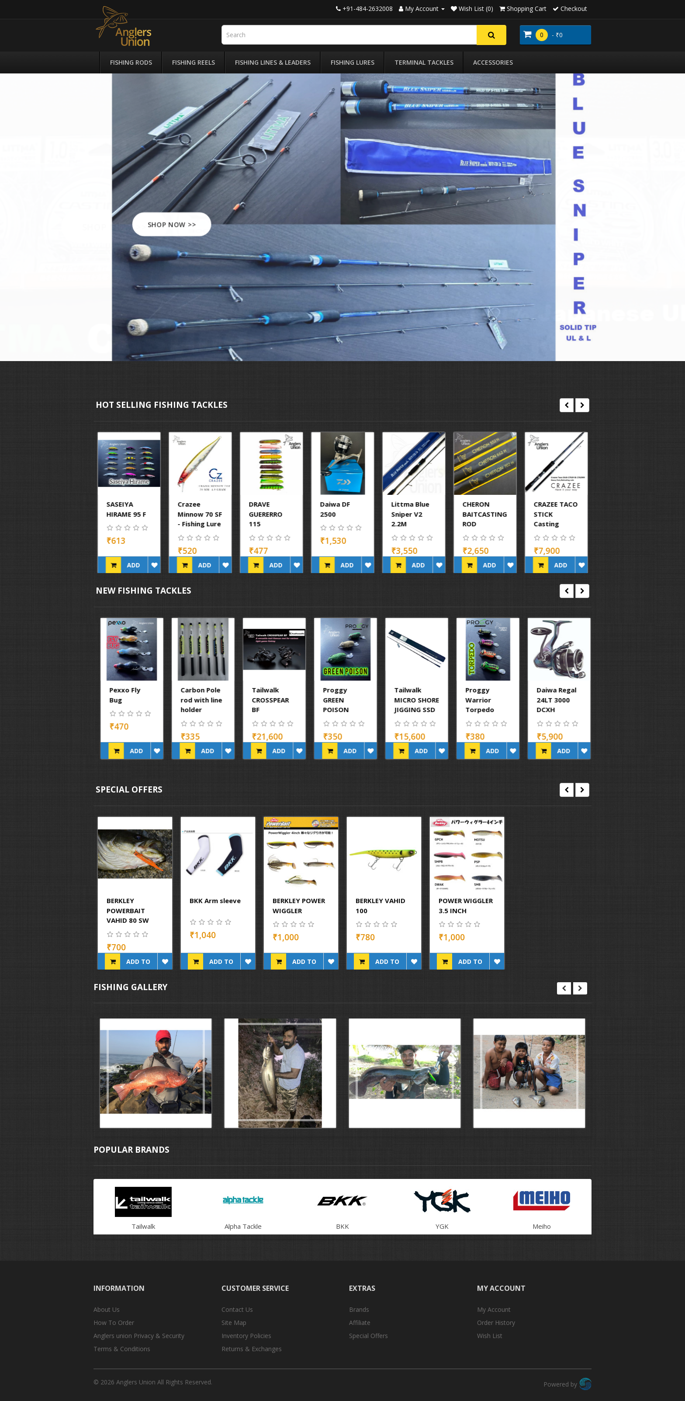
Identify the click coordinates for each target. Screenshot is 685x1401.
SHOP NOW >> (183, 224)
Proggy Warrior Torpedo (548, 699)
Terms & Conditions (121, 1349)
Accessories (493, 62)
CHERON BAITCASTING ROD (556, 514)
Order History (496, 1322)
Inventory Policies (246, 1335)
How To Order (113, 1322)
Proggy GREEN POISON (404, 699)
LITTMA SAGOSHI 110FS (121, 514)
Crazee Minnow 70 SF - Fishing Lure (271, 514)
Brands (359, 1309)
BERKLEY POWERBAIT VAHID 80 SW (128, 910)
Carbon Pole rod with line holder (270, 699)
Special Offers (368, 1335)
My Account (494, 1309)
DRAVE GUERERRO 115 (337, 514)
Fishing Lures (352, 62)
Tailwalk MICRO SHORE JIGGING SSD (485, 699)
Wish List (489, 1335)
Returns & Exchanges (251, 1349)
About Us (106, 1309)
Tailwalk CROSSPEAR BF (338, 699)
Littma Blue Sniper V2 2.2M (482, 514)
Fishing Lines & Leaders (273, 62)
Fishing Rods (131, 62)
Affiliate (359, 1322)
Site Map (233, 1322)
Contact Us (237, 1309)
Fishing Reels (193, 62)
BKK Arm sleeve (215, 900)
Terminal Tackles (423, 62)
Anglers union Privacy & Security (138, 1335)
